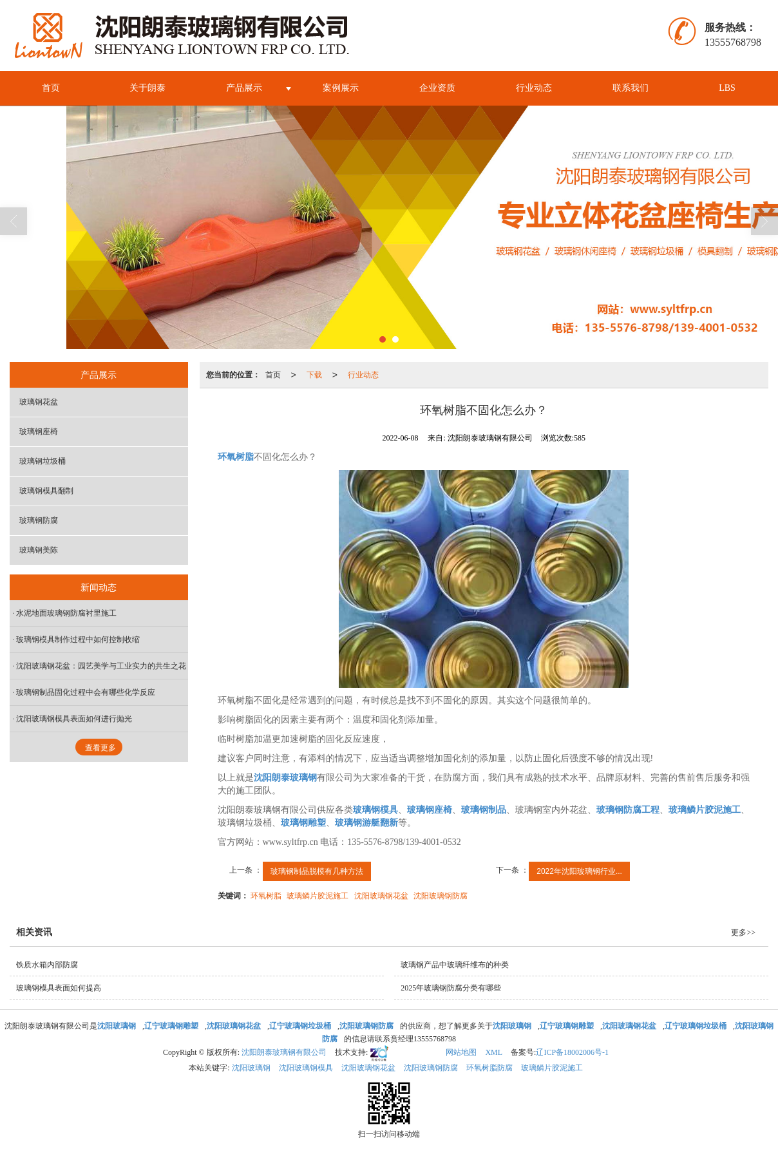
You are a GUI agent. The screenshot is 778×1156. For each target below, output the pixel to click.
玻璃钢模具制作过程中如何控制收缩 (78, 639)
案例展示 (341, 88)
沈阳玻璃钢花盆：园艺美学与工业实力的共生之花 (101, 665)
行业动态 (534, 88)
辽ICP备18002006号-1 (572, 1052)
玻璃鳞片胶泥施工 (317, 895)
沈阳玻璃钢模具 (306, 1067)
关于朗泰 (147, 88)
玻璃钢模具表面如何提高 (58, 987)
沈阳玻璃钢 (251, 1067)
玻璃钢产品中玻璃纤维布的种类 (455, 964)
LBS (727, 88)
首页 (51, 88)
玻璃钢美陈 (38, 549)
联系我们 (630, 88)
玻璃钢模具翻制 (46, 490)
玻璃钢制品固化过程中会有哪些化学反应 (85, 692)
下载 (314, 374)
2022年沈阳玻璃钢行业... (579, 871)
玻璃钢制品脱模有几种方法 (316, 871)
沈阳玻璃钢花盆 (381, 895)
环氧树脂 (266, 895)
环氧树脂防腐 (489, 1067)
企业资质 (437, 88)
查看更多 (100, 747)
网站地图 (461, 1052)
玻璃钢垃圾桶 (42, 461)
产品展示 (244, 88)
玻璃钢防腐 (38, 520)
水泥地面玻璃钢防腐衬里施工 (66, 613)
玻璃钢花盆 (38, 401)
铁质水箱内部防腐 (47, 964)
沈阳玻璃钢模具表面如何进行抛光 (74, 718)
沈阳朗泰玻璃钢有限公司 (284, 1052)
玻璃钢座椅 (38, 431)
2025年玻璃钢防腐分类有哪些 (451, 987)
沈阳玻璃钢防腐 (440, 895)
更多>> (743, 932)
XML (493, 1052)
